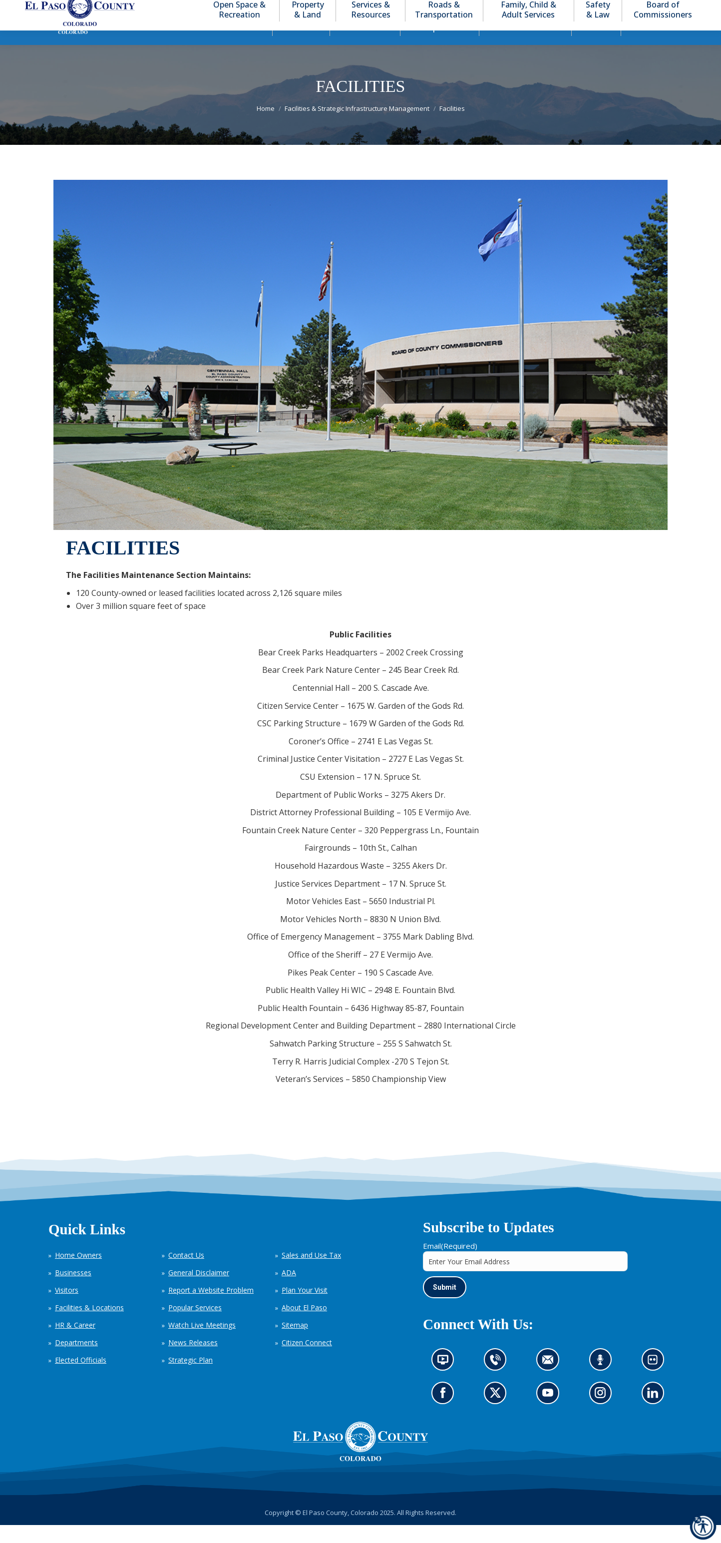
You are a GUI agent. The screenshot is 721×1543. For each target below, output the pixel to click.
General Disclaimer (198, 1290)
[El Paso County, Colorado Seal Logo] (360, 1460)
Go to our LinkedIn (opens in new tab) (655, 1414)
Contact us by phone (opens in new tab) (497, 1381)
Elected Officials (80, 1378)
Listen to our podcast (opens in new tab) (602, 1381)
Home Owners (78, 1273)
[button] (647, 9)
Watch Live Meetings (202, 1343)
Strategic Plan (190, 1378)
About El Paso (304, 1325)
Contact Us (186, 1273)
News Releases (193, 1360)
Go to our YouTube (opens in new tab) (550, 1414)
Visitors (66, 1308)
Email (450, 1264)
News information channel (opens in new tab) (446, 1381)
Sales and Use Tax (311, 1273)
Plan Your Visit (305, 1308)
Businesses (73, 1290)
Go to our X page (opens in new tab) (497, 1414)
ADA (289, 1290)
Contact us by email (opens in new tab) (551, 1381)
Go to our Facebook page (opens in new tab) (445, 1414)
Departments (76, 1360)
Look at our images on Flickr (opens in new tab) (656, 1381)
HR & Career (75, 1343)
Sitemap (295, 1343)
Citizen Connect (307, 1360)
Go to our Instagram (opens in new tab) (603, 1414)
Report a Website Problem (211, 1308)
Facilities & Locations (89, 1325)
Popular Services (195, 1325)
